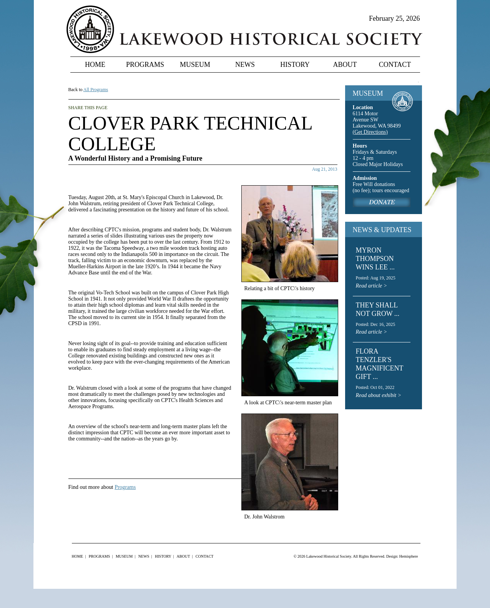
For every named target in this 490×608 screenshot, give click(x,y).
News (245, 64)
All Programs (95, 89)
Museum (195, 64)
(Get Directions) (370, 132)
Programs (145, 64)
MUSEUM (368, 93)
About (345, 64)
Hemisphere (408, 556)
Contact (395, 64)
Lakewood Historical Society (328, 556)
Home (95, 64)
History (295, 64)
